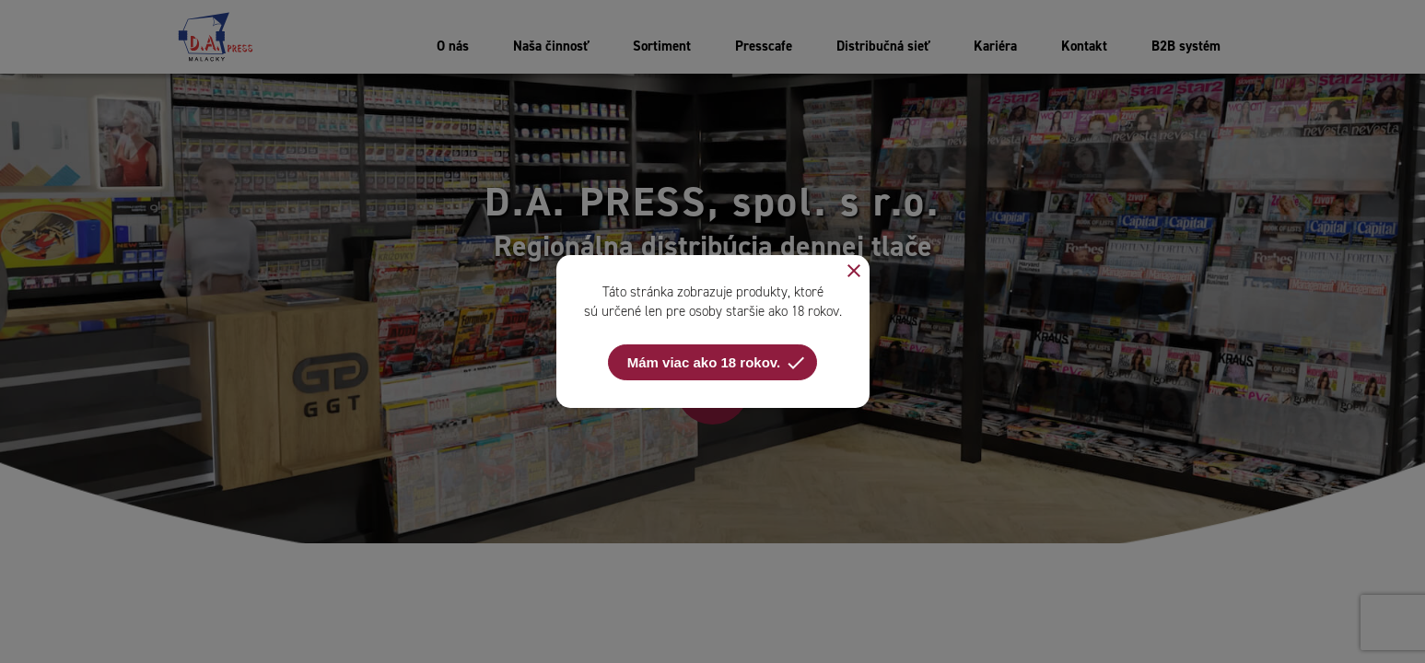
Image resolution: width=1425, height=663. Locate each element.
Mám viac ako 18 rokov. (717, 363)
